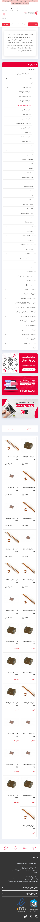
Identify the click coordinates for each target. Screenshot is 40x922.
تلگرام (31, 916)
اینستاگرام (37, 916)
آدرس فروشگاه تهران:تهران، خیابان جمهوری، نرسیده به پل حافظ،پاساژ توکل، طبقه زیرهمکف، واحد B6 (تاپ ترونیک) (23, 879)
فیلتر (29, 429)
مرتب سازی (11, 429)
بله (25, 916)
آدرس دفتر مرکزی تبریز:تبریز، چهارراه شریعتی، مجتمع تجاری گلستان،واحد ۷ (25, 870)
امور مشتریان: (27, 863)
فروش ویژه (6, 24)
